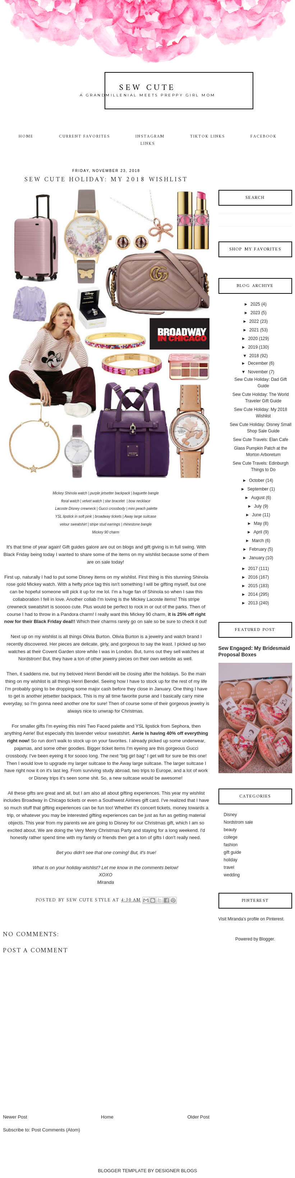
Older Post (198, 1117)
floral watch (70, 501)
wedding (232, 874)
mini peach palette (142, 509)
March (258, 540)
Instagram (150, 136)
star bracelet (115, 501)
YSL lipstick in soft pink (73, 516)
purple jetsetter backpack (110, 493)
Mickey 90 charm (105, 532)
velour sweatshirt (73, 524)
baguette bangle (146, 493)
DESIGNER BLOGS (176, 1170)
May (258, 523)
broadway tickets (108, 516)
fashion (231, 844)
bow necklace (140, 501)
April (258, 532)
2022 (254, 321)
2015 (253, 585)
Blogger (266, 939)
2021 (254, 329)
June (256, 514)
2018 (254, 355)
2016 (253, 577)
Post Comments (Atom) (56, 1129)
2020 (253, 338)
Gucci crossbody (112, 509)
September (257, 489)
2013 (253, 602)
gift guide (232, 852)
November (258, 371)
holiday (231, 859)
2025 (255, 304)
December (258, 363)
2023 (255, 312)
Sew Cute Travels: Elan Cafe (260, 439)
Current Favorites (84, 136)
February (258, 549)
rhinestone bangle (137, 524)
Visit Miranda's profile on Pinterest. (251, 918)
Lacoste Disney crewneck (75, 509)
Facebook (263, 136)
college (231, 837)
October (256, 480)
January (256, 557)
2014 (253, 594)
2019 (253, 347)
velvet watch (92, 501)
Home (26, 136)
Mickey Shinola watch (69, 493)
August (257, 497)
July (258, 506)
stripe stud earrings (104, 524)
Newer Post (15, 1117)
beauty (230, 829)
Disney (230, 814)
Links (147, 143)
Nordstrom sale (238, 822)
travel (229, 867)
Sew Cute (147, 88)
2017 (253, 568)
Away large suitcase (140, 516)
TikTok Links (207, 136)
